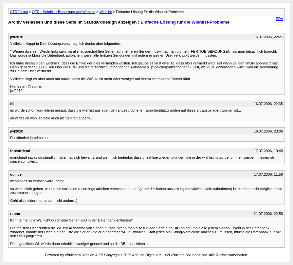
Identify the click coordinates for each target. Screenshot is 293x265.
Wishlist (106, 12)
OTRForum (19, 12)
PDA (279, 19)
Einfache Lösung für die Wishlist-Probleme (184, 22)
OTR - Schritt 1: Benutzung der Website (64, 12)
